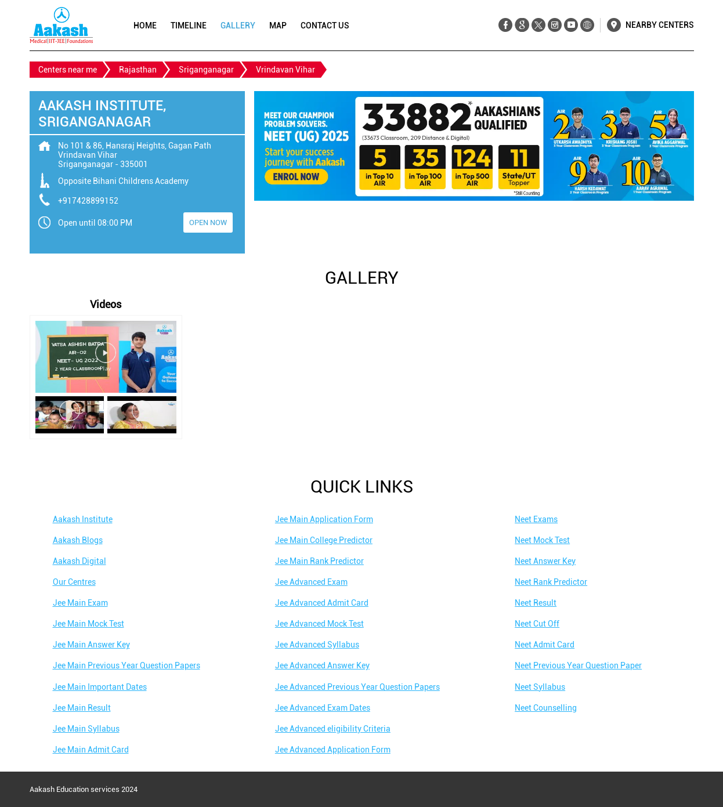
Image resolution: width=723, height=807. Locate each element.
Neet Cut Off (537, 623)
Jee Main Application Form (324, 519)
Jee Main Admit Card (91, 749)
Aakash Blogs (78, 540)
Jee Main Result (82, 707)
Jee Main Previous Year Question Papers (126, 665)
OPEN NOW (208, 222)
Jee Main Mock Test (88, 623)
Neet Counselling (546, 707)
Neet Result (535, 602)
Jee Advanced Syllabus (317, 644)
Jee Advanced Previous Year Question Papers (357, 687)
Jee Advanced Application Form (333, 749)
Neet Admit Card (544, 644)
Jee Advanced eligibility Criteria (333, 728)
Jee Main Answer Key (91, 644)
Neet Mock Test (542, 540)
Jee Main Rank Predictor (319, 561)
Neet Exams (536, 519)
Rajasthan (138, 69)
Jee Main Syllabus (86, 728)
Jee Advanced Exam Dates (322, 707)
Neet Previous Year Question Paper (578, 665)
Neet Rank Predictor (551, 582)
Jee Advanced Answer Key (322, 665)
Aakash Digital (79, 561)
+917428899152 (88, 200)
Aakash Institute (83, 519)
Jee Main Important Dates (100, 687)
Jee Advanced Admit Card (321, 602)
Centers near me (67, 69)
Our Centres (74, 582)
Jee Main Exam (80, 602)
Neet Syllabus (540, 687)
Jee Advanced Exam (311, 582)
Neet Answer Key (545, 561)
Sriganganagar (206, 69)
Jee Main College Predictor (324, 540)
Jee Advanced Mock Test (319, 623)
